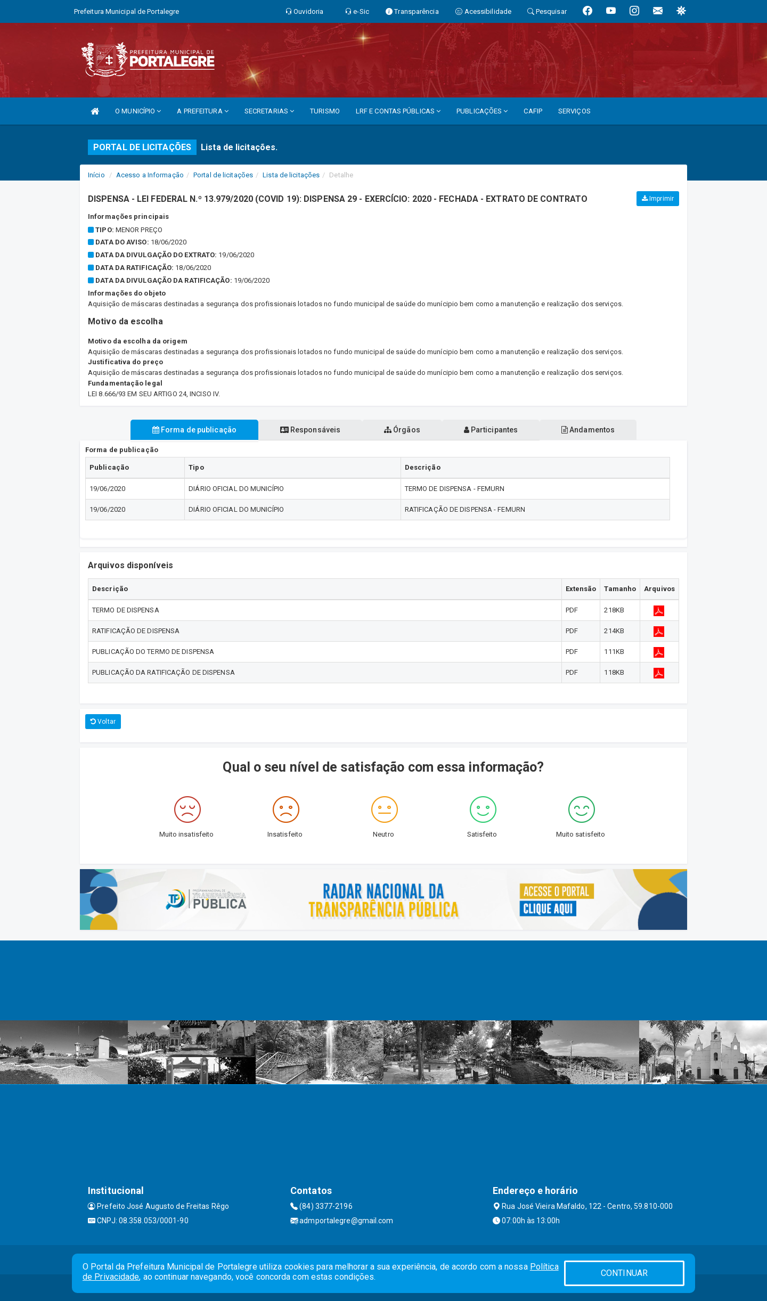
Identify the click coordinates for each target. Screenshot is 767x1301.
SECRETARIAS (269, 111)
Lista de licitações (291, 175)
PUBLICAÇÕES (482, 111)
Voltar (103, 721)
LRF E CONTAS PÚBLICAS (398, 111)
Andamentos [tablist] (590, 430)
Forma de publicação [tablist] (192, 430)
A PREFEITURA (202, 111)
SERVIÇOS (574, 111)
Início (96, 175)
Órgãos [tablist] (402, 430)
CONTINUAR (624, 1273)
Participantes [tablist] (492, 430)
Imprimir (658, 198)
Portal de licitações (223, 175)
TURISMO (325, 111)
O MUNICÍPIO (138, 111)
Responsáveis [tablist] (309, 430)
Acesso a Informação (150, 175)
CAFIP (533, 111)
